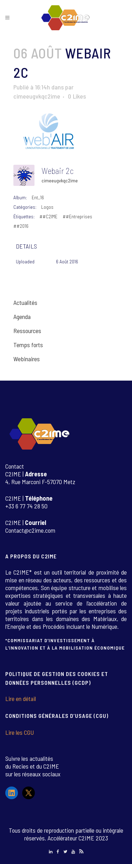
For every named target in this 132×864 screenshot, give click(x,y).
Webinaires (26, 359)
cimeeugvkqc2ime (36, 96)
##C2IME (48, 216)
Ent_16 (38, 197)
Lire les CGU (19, 732)
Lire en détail (20, 698)
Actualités (25, 302)
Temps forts (28, 345)
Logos (47, 207)
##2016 (21, 226)
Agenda (22, 316)
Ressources (27, 330)
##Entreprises (77, 216)
